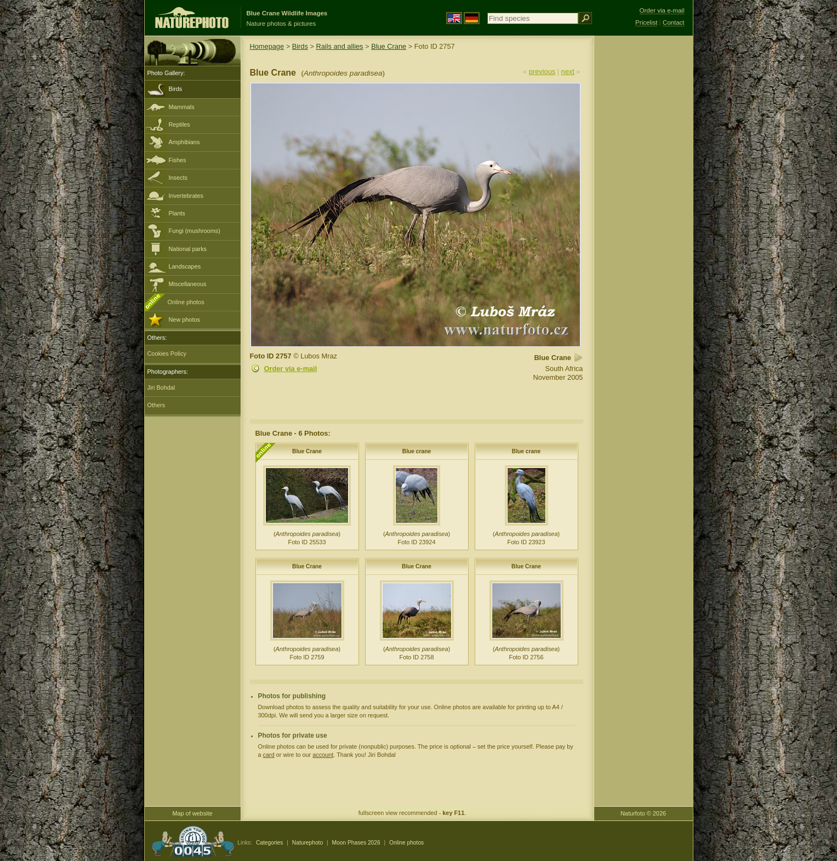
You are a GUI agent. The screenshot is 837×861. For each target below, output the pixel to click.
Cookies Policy (166, 353)
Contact (674, 22)
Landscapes (185, 266)
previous (542, 71)
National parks (188, 249)
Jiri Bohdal (161, 387)
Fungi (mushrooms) (194, 230)
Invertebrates (186, 195)
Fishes (177, 160)
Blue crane (416, 451)
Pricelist (646, 22)
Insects (178, 177)
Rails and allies (339, 46)
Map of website (192, 813)
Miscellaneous (188, 284)
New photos (184, 319)
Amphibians (184, 142)
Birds (176, 88)
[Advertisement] (643, 211)
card (269, 754)
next (567, 71)
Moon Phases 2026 (356, 843)
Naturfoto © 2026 (643, 813)
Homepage (267, 46)
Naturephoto (307, 843)
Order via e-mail (290, 368)
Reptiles (179, 124)
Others (156, 405)
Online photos (186, 302)
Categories (269, 843)
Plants (177, 213)
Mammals (182, 107)
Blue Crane (388, 46)
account (322, 754)
